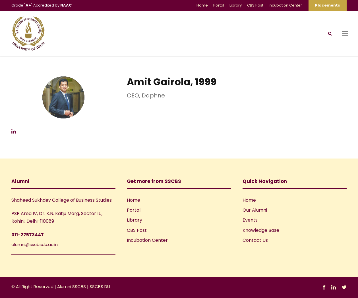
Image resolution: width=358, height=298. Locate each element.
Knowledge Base (261, 230)
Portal (218, 5)
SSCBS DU (100, 286)
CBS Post (255, 5)
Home (202, 5)
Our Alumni (255, 210)
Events (250, 220)
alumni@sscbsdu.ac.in (34, 244)
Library (235, 5)
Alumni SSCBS (72, 286)
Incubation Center (285, 5)
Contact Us (255, 240)
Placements (327, 5)
